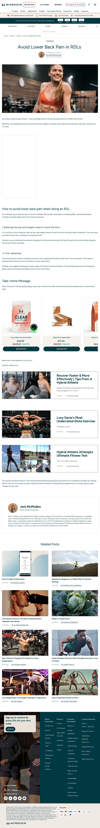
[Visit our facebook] (10, 798)
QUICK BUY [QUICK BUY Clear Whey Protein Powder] (21, 349)
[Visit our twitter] (20, 798)
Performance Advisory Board (73, 793)
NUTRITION (29, 5)
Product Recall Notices (48, 766)
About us (71, 726)
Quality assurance (71, 732)
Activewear (61, 728)
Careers (70, 788)
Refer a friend (88, 725)
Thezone (12, 36)
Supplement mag (87, 747)
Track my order (48, 744)
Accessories (68, 11)
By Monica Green (18, 664)
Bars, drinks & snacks (61, 734)
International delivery (49, 736)
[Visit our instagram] (6, 798)
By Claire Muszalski (20, 625)
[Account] (89, 4)
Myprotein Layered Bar (61, 337)
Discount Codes (87, 731)
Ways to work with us (72, 772)
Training (64, 26)
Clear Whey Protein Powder (21, 337)
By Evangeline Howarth (71, 585)
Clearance (84, 11)
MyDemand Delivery (49, 756)
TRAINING (50, 41)
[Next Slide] (96, 324)
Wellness (81, 26)
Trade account (73, 766)
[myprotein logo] (11, 4)
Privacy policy (72, 746)
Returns (48, 730)
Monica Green (73, 396)
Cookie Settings (10, 785)
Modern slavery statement (73, 739)
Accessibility (72, 783)
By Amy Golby (16, 701)
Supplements (32, 11)
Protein (22, 11)
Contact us (49, 726)
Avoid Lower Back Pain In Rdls (32, 36)
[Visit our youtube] (24, 798)
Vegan (59, 750)
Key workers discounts (86, 752)
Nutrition (31, 26)
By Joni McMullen (53, 55)
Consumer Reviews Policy (73, 759)
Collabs (76, 11)
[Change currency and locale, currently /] (20, 790)
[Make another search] (50, 31)
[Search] (67, 4)
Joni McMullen (73, 432)
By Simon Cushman (69, 701)
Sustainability (72, 778)
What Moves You (88, 759)
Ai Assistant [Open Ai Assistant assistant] (79, 4)
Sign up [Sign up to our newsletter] (10, 729)
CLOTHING (44, 5)
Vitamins (42, 11)
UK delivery (49, 750)
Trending (15, 11)
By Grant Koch (67, 664)
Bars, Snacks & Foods (54, 11)
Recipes (48, 26)
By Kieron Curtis (18, 583)
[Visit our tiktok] (15, 798)
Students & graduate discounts (86, 739)
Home (6, 36)
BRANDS (58, 5)
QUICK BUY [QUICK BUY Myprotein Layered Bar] (61, 349)
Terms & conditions (71, 752)
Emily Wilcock (73, 466)
